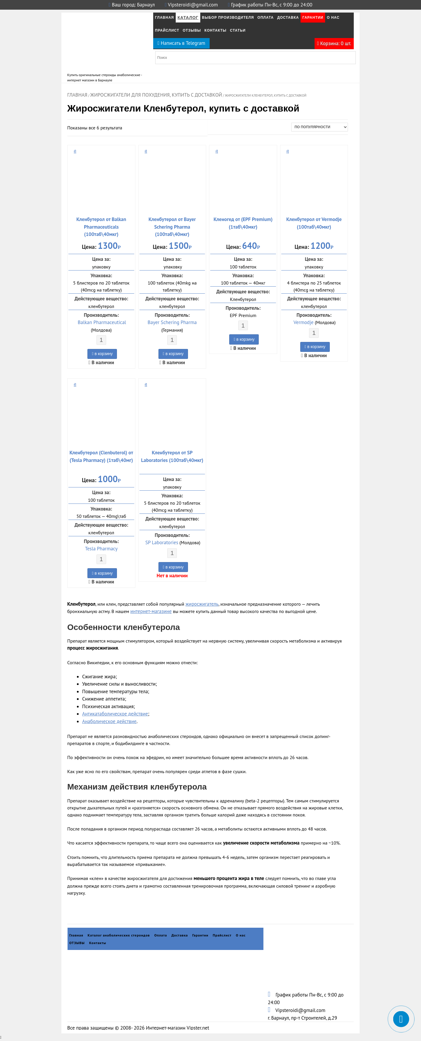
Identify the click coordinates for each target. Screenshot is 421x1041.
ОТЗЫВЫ (192, 30)
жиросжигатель (201, 604)
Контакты (215, 30)
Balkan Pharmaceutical (102, 322)
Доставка (288, 18)
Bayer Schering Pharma (172, 322)
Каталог (188, 17)
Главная (164, 18)
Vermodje (303, 322)
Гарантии (312, 18)
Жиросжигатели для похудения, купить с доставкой (156, 95)
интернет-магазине (151, 611)
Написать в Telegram (181, 43)
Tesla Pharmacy (101, 548)
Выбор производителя (228, 18)
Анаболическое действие (109, 721)
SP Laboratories (161, 542)
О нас (333, 18)
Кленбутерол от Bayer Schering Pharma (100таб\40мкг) (172, 226)
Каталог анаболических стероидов (119, 935)
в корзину (102, 353)
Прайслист (167, 30)
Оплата (266, 18)
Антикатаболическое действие (115, 713)
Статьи (238, 30)
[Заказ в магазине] (319, 127)
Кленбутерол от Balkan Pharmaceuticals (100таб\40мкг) (101, 226)
